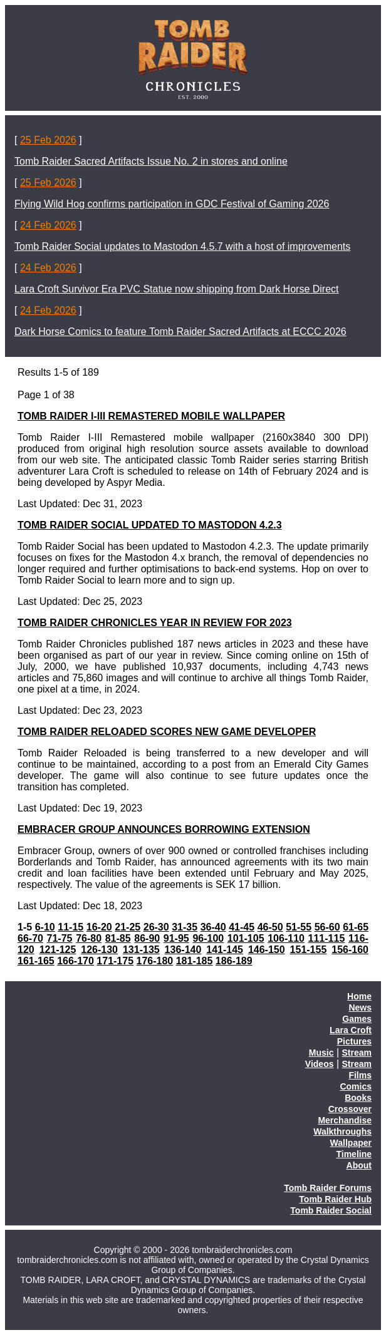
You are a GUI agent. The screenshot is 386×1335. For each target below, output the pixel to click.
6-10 (45, 927)
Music (321, 1053)
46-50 (270, 927)
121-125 (57, 949)
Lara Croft (351, 1030)
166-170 (75, 961)
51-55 (298, 927)
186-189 (234, 961)
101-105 (245, 938)
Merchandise (345, 1120)
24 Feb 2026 (48, 225)
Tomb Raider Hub (335, 1199)
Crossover (350, 1109)
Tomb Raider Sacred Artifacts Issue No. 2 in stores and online (151, 161)
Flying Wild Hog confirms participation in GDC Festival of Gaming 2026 (171, 203)
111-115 (326, 938)
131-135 (141, 949)
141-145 (224, 949)
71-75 (60, 938)
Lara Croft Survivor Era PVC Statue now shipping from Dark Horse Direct (176, 289)
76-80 (89, 938)
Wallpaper (351, 1143)
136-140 (183, 949)
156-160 (349, 949)
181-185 (194, 961)
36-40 (213, 927)
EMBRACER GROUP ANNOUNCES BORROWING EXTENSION (164, 829)
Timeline (354, 1154)
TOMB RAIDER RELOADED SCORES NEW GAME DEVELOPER (167, 731)
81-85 (118, 938)
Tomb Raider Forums (328, 1188)
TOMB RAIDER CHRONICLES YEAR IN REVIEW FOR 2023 (155, 622)
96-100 (208, 938)
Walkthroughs (342, 1131)
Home (359, 996)
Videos (319, 1064)
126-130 (99, 949)
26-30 (156, 927)
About (359, 1165)
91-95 (176, 938)
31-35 (184, 927)
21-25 (127, 927)
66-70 (30, 938)
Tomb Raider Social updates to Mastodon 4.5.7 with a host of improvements (182, 246)
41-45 (241, 927)
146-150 (266, 949)
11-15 (70, 927)
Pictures (354, 1041)
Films (360, 1075)
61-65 (355, 927)
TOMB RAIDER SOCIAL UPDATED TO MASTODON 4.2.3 (150, 525)
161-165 (36, 961)
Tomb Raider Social (331, 1210)
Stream (357, 1053)
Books (358, 1098)
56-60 (327, 927)
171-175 (114, 961)
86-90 (147, 938)
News (360, 1008)
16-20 (99, 927)
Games (357, 1019)
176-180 (155, 961)
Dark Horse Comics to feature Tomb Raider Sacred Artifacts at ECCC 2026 (180, 331)
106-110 (286, 938)
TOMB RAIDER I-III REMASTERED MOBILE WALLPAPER (151, 416)
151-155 (308, 949)
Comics (356, 1086)
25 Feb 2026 (48, 140)
